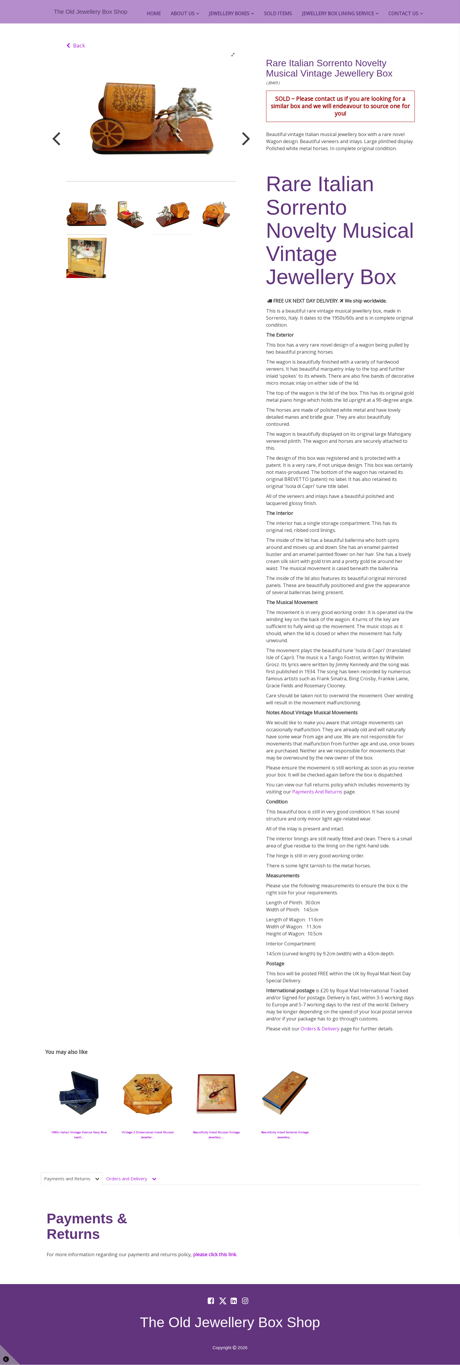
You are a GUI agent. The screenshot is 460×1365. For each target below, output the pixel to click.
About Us (183, 13)
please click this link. (215, 1255)
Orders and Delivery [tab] (135, 1178)
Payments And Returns (317, 792)
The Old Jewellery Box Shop (91, 12)
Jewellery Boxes (229, 13)
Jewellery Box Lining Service (338, 13)
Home (154, 13)
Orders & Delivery (321, 1028)
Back (75, 45)
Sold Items (278, 13)
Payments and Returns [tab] (73, 1178)
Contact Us (403, 13)
